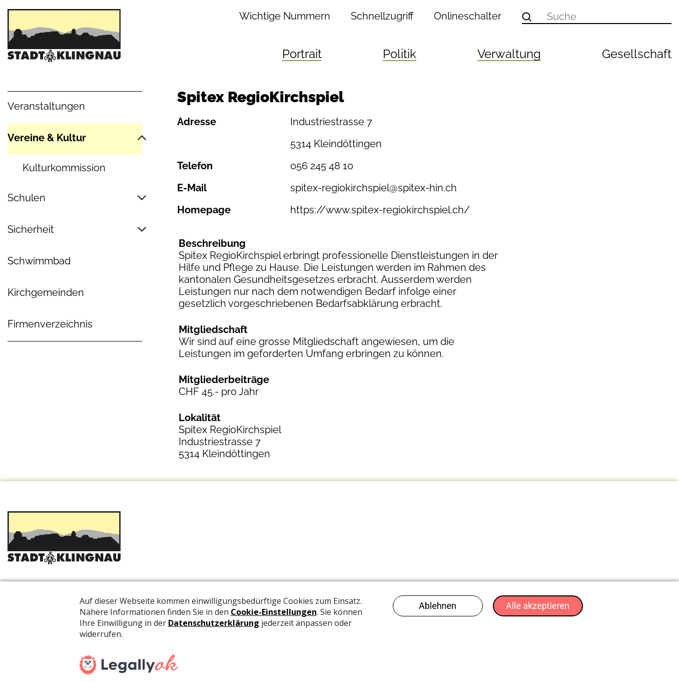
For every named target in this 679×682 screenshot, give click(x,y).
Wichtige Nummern (284, 16)
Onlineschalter (467, 16)
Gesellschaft (636, 54)
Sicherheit (31, 229)
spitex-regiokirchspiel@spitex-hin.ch (373, 188)
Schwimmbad (39, 261)
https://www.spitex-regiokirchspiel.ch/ (380, 210)
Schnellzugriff (382, 16)
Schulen (27, 198)
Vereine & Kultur (47, 138)
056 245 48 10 (321, 166)
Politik (399, 54)
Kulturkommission (64, 168)
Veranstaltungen (46, 106)
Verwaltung (509, 54)
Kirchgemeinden (46, 292)
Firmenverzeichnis (50, 324)
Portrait (302, 54)
